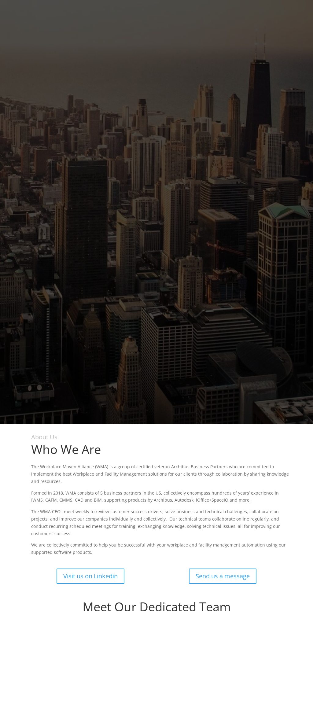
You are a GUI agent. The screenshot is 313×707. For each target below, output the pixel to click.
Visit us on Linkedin (90, 576)
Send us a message (223, 576)
